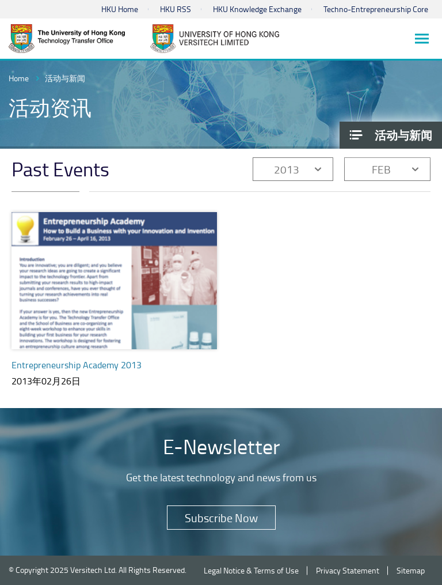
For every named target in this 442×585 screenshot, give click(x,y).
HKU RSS (175, 8)
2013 (286, 169)
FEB (381, 169)
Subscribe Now (221, 517)
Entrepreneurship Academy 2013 (77, 364)
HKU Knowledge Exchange (257, 8)
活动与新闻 (65, 78)
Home (19, 78)
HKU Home (119, 8)
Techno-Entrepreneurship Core (375, 8)
